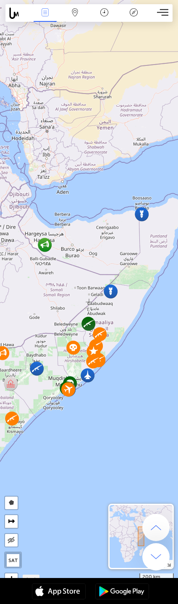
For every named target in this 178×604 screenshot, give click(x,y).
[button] (88, 323)
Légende (134, 13)
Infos (45, 13)
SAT (13, 560)
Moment (104, 13)
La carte (75, 13)
